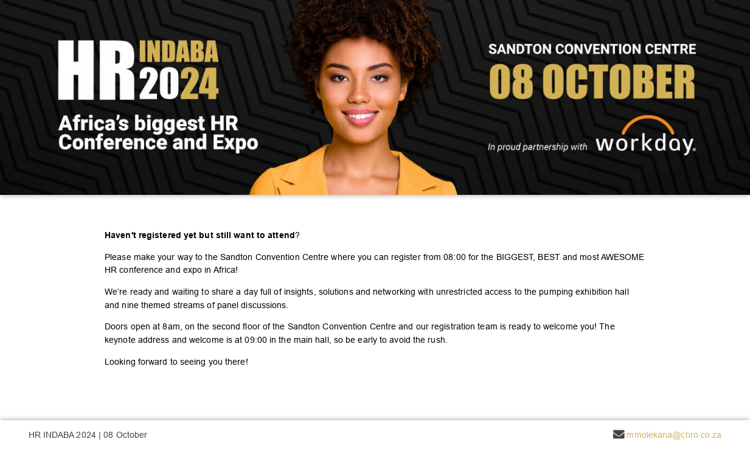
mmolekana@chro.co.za (674, 435)
